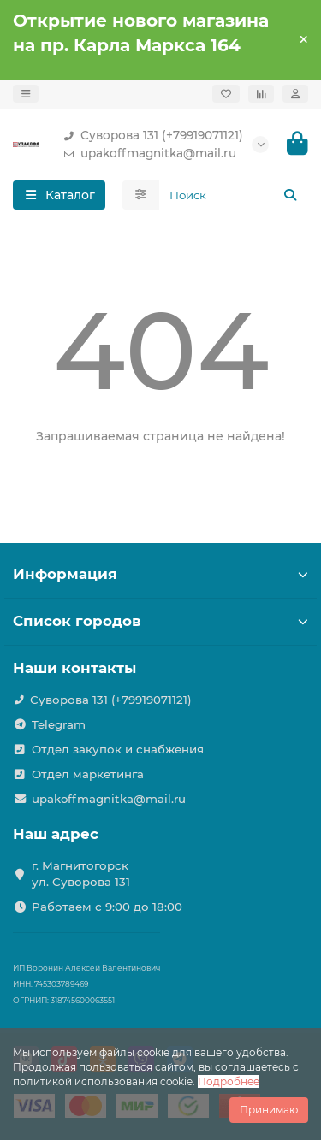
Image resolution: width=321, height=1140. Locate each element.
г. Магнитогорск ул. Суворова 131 (81, 874)
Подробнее (228, 1081)
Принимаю (269, 1109)
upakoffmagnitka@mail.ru (146, 153)
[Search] (234, 195)
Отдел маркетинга (88, 774)
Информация (160, 573)
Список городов (160, 620)
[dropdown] (26, 94)
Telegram (59, 724)
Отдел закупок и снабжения (118, 749)
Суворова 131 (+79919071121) (149, 135)
